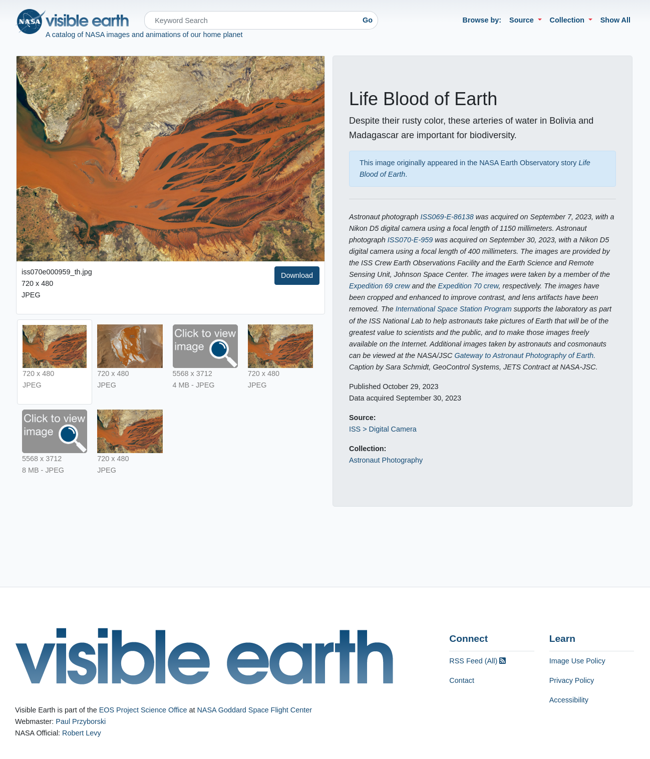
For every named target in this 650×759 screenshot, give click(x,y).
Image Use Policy (577, 661)
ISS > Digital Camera (383, 429)
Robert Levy (81, 733)
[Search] (251, 20)
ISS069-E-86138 (446, 217)
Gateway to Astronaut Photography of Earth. (524, 355)
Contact (461, 680)
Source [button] (522, 20)
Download (297, 275)
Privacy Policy (571, 680)
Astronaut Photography (386, 460)
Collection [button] (568, 20)
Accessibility (568, 700)
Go (368, 20)
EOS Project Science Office (143, 710)
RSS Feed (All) (477, 661)
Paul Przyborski (81, 721)
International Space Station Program (454, 309)
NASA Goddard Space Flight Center (254, 710)
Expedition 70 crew (468, 286)
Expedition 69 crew (379, 286)
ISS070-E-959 (410, 240)
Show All (615, 20)
